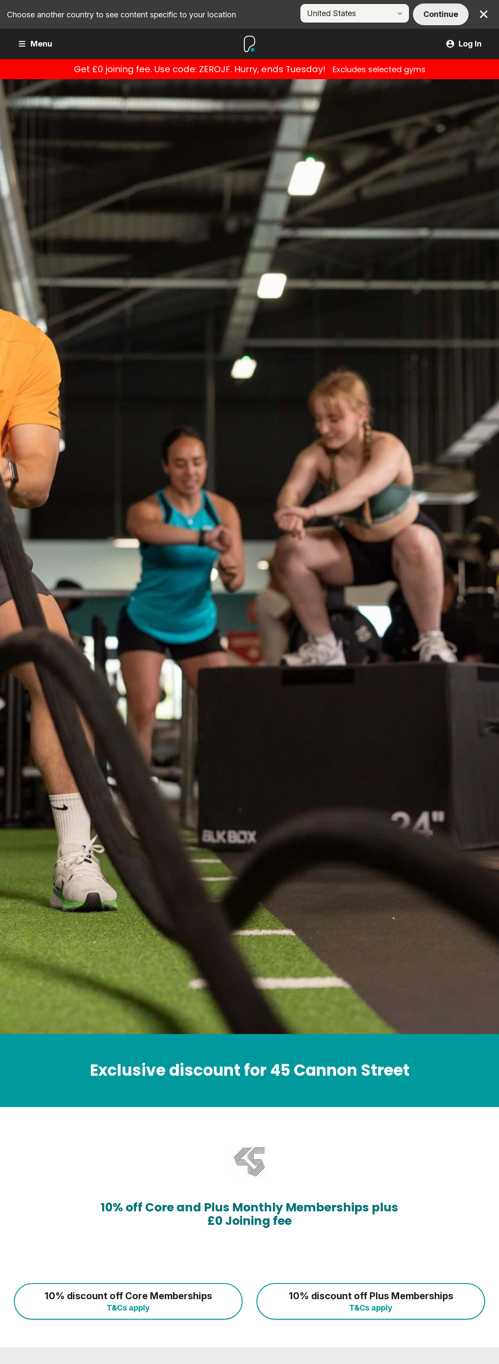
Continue (440, 14)
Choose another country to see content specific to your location (121, 14)
